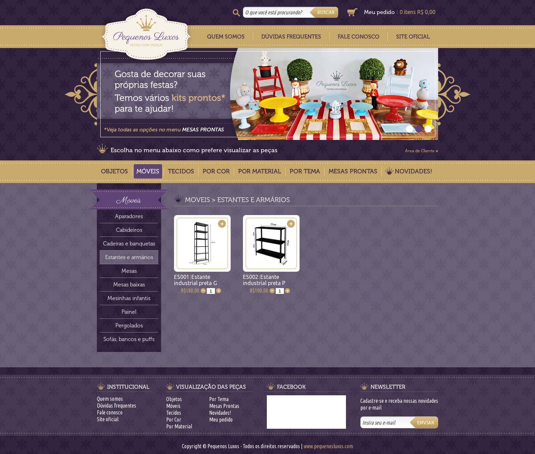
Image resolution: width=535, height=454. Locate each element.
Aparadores (129, 216)
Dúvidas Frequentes (291, 36)
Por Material (259, 171)
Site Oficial (413, 36)
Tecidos (181, 171)
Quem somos (110, 399)
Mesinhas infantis (128, 298)
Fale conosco (109, 412)
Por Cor (216, 171)
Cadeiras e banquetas (129, 243)
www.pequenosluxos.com (328, 446)
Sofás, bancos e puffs (129, 339)
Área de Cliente (420, 150)
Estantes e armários (129, 257)
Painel (128, 312)
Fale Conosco (358, 36)
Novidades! (413, 171)
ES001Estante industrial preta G (195, 280)
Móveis (147, 171)
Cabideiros (129, 230)
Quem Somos (226, 36)
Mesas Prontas (353, 171)
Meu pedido (379, 12)
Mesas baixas (129, 284)
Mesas (129, 271)
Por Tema (305, 171)
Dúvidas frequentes (116, 405)
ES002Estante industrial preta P (264, 280)
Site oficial (107, 419)
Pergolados (129, 325)
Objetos (114, 171)
